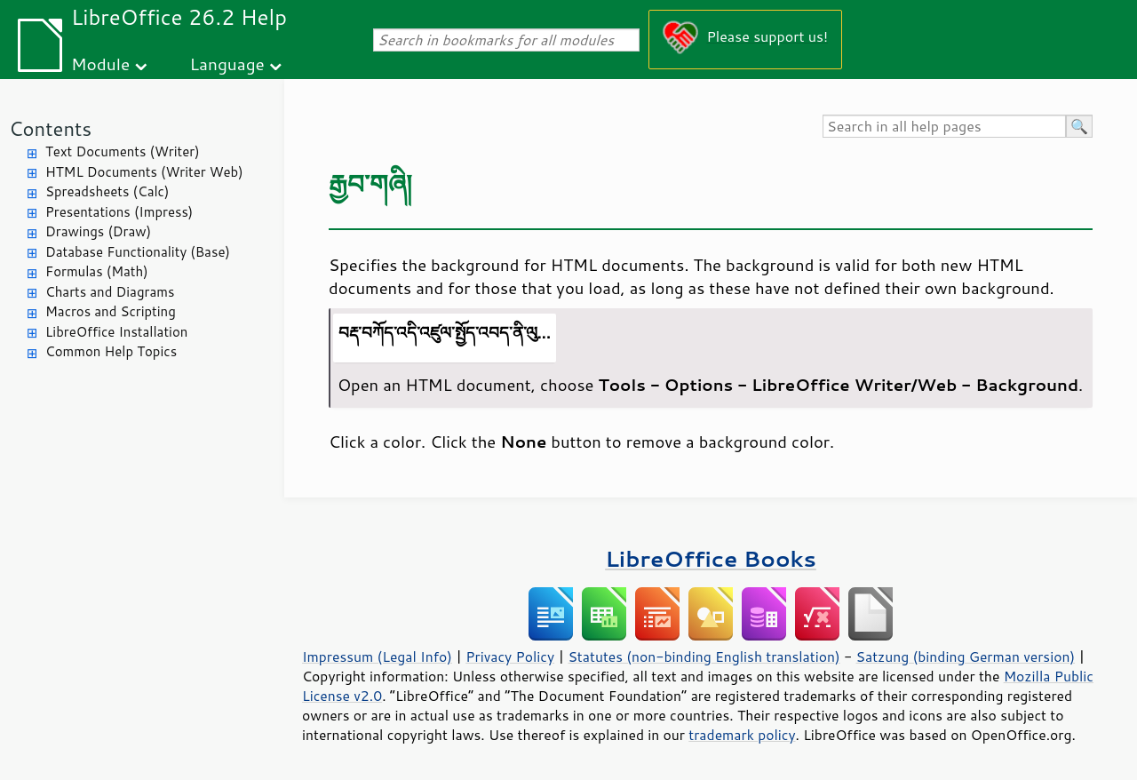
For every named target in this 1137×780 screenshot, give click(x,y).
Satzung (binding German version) (966, 656)
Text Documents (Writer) (122, 151)
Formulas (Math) (96, 271)
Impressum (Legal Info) (377, 656)
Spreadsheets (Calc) (107, 191)
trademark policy (741, 734)
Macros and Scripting (110, 311)
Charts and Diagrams (109, 292)
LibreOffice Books (710, 558)
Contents (50, 128)
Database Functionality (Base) (137, 252)
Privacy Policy (509, 656)
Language (227, 64)
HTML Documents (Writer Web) (144, 172)
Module (100, 64)
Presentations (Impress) (119, 212)
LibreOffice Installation (116, 331)
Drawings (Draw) (98, 231)
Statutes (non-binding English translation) (703, 656)
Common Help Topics (111, 351)
